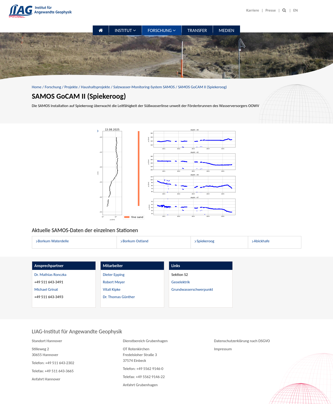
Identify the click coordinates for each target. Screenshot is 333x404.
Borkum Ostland (135, 241)
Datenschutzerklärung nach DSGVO (242, 340)
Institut (125, 30)
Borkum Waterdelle (53, 241)
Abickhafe (262, 241)
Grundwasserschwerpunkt (192, 289)
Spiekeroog (205, 241)
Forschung (162, 30)
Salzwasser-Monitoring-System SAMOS (144, 87)
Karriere (252, 10)
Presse (270, 10)
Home (37, 87)
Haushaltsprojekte (95, 87)
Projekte (71, 87)
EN (295, 10)
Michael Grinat (46, 289)
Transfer (197, 30)
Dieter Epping (113, 274)
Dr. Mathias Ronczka (50, 274)
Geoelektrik (180, 282)
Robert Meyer (114, 282)
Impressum (223, 349)
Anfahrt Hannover (46, 379)
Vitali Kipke (111, 289)
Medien (226, 30)
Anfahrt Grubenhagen (140, 384)
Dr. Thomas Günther (119, 296)
